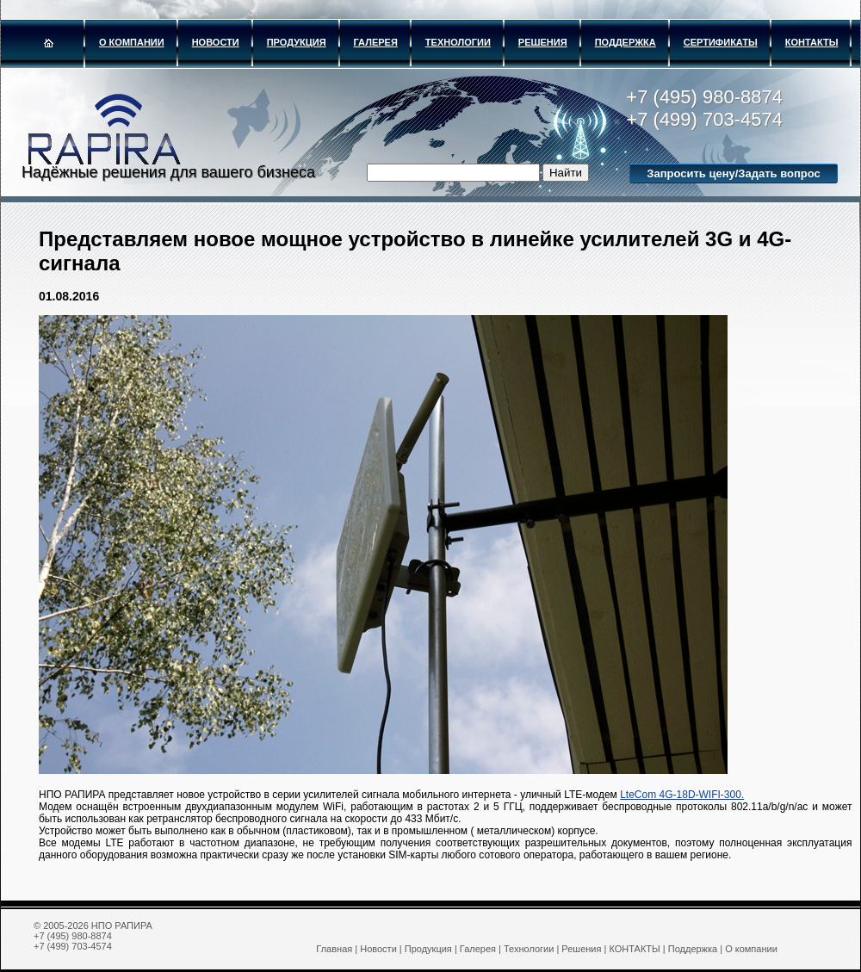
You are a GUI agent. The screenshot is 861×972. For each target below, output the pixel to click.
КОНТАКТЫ (812, 42)
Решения (542, 42)
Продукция (296, 42)
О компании (131, 42)
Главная (334, 949)
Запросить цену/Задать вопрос (733, 173)
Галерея (376, 42)
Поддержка (625, 42)
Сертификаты (721, 42)
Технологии (458, 42)
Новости (215, 42)
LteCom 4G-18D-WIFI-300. (682, 795)
